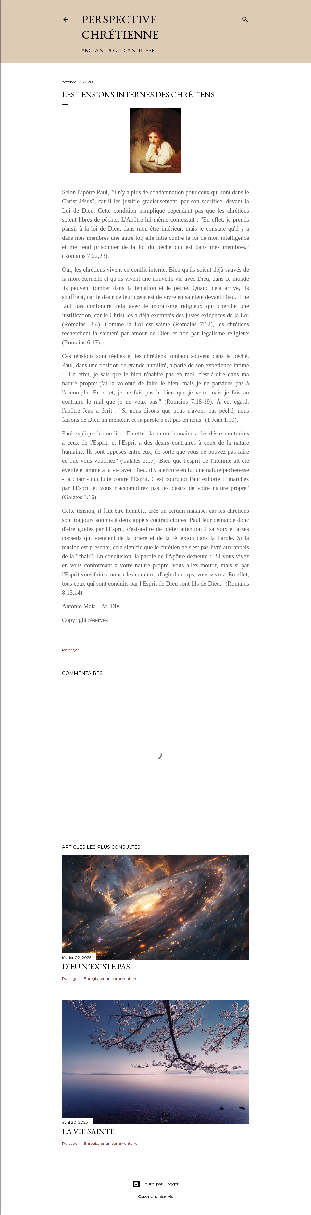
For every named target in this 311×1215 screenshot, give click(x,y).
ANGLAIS (92, 51)
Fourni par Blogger (155, 1184)
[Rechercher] (245, 18)
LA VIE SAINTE (88, 1131)
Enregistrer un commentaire (110, 978)
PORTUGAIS (120, 51)
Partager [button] (70, 649)
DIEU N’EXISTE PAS (96, 967)
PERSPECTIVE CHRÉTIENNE (120, 27)
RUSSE (147, 51)
